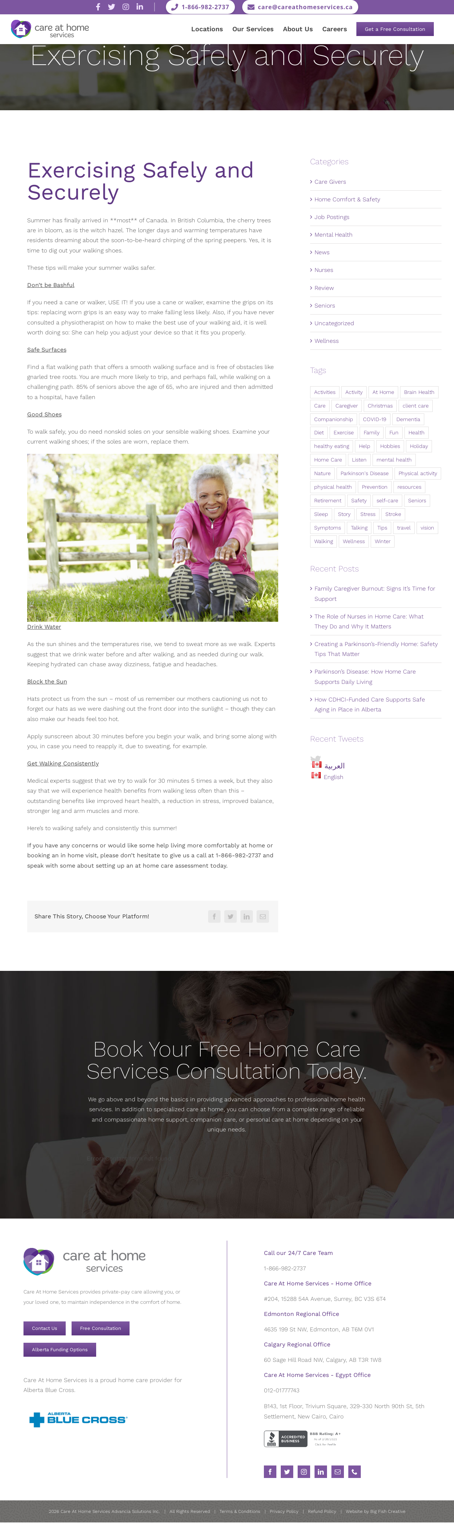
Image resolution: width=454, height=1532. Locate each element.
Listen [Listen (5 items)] (359, 460)
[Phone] (354, 1471)
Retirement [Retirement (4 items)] (327, 500)
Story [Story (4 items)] (344, 514)
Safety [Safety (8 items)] (359, 500)
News (322, 252)
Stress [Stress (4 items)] (367, 514)
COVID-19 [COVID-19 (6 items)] (374, 419)
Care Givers (330, 181)
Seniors (325, 305)
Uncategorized (334, 323)
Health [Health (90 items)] (416, 432)
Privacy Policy (284, 1511)
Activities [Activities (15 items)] (324, 392)
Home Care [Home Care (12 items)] (328, 460)
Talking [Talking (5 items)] (359, 528)
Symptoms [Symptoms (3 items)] (327, 528)
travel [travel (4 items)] (404, 528)
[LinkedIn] (247, 916)
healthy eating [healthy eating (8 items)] (331, 446)
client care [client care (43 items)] (416, 406)
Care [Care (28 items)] (320, 406)
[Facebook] (214, 916)
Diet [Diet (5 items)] (319, 432)
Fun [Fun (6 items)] (394, 432)
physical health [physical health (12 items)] (333, 487)
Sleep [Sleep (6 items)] (321, 514)
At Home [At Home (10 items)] (383, 392)
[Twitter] (230, 916)
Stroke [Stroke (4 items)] (393, 514)
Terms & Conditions (239, 1511)
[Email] (263, 916)
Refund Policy (322, 1511)
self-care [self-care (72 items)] (387, 500)
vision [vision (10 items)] (427, 528)
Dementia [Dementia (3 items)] (408, 419)
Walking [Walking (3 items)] (323, 541)
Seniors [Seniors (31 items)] (417, 500)
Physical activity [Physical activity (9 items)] (418, 473)
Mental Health (334, 234)
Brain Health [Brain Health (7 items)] (419, 392)
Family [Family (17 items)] (371, 432)
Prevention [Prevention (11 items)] (375, 487)
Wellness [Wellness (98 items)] (354, 541)
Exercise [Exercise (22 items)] (344, 432)
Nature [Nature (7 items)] (322, 473)
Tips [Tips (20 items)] (382, 528)
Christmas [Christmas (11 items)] (380, 406)
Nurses (324, 269)
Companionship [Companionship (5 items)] (333, 419)
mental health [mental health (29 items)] (394, 460)
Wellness (327, 340)
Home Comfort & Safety (347, 199)
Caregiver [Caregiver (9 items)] (346, 406)
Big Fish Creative (388, 1511)
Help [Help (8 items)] (364, 446)
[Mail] (337, 1471)
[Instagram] (304, 1471)
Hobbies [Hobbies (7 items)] (390, 446)
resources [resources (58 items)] (409, 487)
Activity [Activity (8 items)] (354, 392)
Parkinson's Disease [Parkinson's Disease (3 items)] (365, 473)
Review (324, 287)
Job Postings (332, 217)
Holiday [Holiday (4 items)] (419, 446)
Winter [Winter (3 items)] (383, 541)
